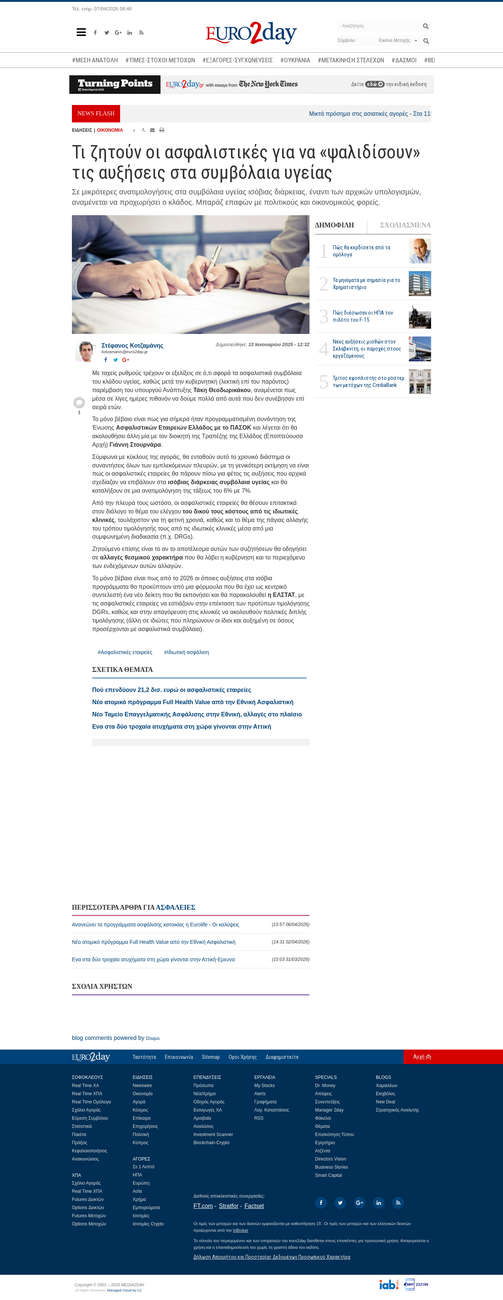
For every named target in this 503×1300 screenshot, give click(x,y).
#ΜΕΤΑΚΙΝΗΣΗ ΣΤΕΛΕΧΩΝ (351, 60)
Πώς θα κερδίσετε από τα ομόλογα (361, 251)
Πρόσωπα (203, 1085)
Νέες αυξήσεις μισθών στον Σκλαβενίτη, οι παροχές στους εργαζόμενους (367, 348)
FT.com (203, 1206)
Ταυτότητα (144, 1057)
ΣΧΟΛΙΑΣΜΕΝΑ (405, 225)
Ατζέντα (322, 1150)
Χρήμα (139, 1199)
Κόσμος (140, 1110)
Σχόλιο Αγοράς (86, 1110)
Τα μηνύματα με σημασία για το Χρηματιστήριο (366, 283)
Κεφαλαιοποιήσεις (89, 1150)
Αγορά (139, 1101)
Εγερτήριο (325, 1142)
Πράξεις (79, 1142)
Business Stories (331, 1167)
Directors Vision (330, 1159)
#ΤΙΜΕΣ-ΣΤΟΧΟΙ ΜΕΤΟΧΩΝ (160, 60)
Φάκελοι (323, 1118)
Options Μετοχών (89, 1224)
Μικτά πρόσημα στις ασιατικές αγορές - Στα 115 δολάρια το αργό (402, 114)
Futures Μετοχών (89, 1215)
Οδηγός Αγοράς (209, 1101)
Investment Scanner (213, 1134)
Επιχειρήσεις (145, 1126)
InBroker (240, 1230)
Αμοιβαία (202, 1118)
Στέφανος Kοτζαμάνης (132, 345)
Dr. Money (325, 1085)
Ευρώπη (141, 1183)
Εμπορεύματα (146, 1207)
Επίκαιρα (141, 1118)
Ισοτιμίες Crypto (148, 1224)
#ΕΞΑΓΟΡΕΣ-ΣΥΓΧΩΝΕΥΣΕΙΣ (237, 60)
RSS (259, 1118)
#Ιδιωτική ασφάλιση (186, 652)
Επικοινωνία (179, 1057)
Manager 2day (329, 1110)
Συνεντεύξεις (327, 1101)
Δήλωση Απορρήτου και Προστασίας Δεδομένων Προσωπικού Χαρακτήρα (271, 1257)
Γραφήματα (265, 1101)
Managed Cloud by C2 (124, 1290)
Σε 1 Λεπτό (144, 1166)
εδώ (375, 84)
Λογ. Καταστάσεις (271, 1110)
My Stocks (264, 1085)
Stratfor (228, 1206)
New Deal (385, 1101)
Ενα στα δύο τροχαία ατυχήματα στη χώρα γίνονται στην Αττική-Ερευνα (191, 959)
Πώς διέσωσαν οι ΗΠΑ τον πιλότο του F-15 (363, 316)
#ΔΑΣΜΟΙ (404, 60)
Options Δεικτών (88, 1207)
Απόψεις (323, 1093)
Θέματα (322, 1126)
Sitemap (211, 1057)
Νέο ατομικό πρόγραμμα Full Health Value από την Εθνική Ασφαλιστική (191, 942)
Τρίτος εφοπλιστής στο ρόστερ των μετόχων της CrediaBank (368, 381)
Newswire (142, 1085)
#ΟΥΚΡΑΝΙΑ (295, 60)
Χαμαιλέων (386, 1085)
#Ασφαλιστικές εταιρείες (125, 652)
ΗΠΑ (137, 1175)
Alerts (260, 1093)
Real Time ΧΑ (85, 1085)
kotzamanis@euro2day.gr (125, 351)
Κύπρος (140, 1142)
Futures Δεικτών (88, 1199)
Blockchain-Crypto (211, 1142)
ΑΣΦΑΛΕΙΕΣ (175, 907)
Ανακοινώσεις (85, 1159)
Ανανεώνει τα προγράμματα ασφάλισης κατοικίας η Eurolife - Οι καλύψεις (191, 925)
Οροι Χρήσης (243, 1057)
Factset (254, 1206)
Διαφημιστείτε (282, 1057)
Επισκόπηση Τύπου (334, 1134)
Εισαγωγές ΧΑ (207, 1110)
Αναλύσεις (203, 1126)
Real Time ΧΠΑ (87, 1093)
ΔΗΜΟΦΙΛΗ (334, 225)
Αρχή (418, 1056)
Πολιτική (141, 1134)
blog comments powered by (116, 1038)
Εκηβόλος (385, 1093)
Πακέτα (79, 1134)
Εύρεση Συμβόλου (90, 1118)
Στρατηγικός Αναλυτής (397, 1110)
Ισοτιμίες (141, 1215)
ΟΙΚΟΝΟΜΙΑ (110, 130)
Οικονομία (143, 1093)
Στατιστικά (82, 1126)
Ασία (137, 1191)
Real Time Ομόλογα (91, 1101)
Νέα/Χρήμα (204, 1093)
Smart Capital (328, 1175)
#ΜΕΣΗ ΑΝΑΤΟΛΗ (95, 60)
